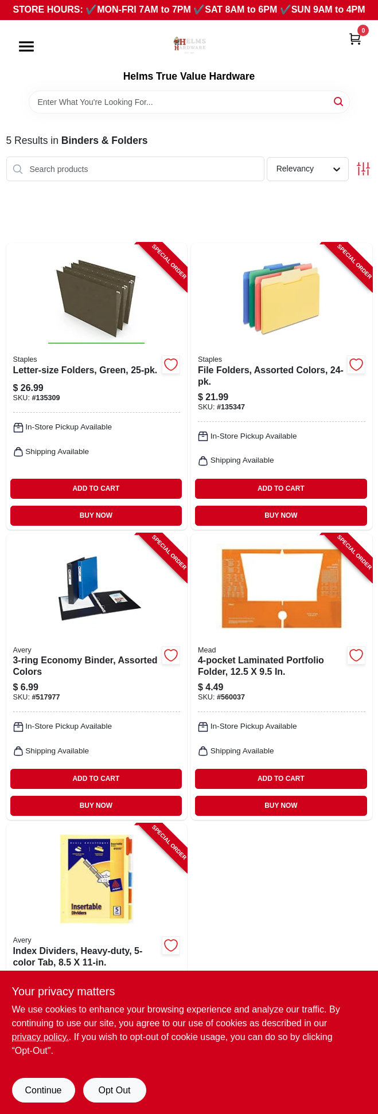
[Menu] (26, 46)
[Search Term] (189, 102)
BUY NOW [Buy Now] (96, 515)
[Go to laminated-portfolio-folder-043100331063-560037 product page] (281, 677)
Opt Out (114, 1090)
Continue (43, 1090)
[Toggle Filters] (363, 168)
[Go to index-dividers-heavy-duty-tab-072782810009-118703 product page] (97, 967)
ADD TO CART (96, 488)
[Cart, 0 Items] (355, 39)
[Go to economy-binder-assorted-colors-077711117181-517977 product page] (97, 677)
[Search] (339, 101)
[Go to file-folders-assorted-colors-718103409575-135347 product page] (281, 386)
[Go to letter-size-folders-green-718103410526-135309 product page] (97, 386)
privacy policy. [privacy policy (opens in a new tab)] (40, 1037)
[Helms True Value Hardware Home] (189, 45)
